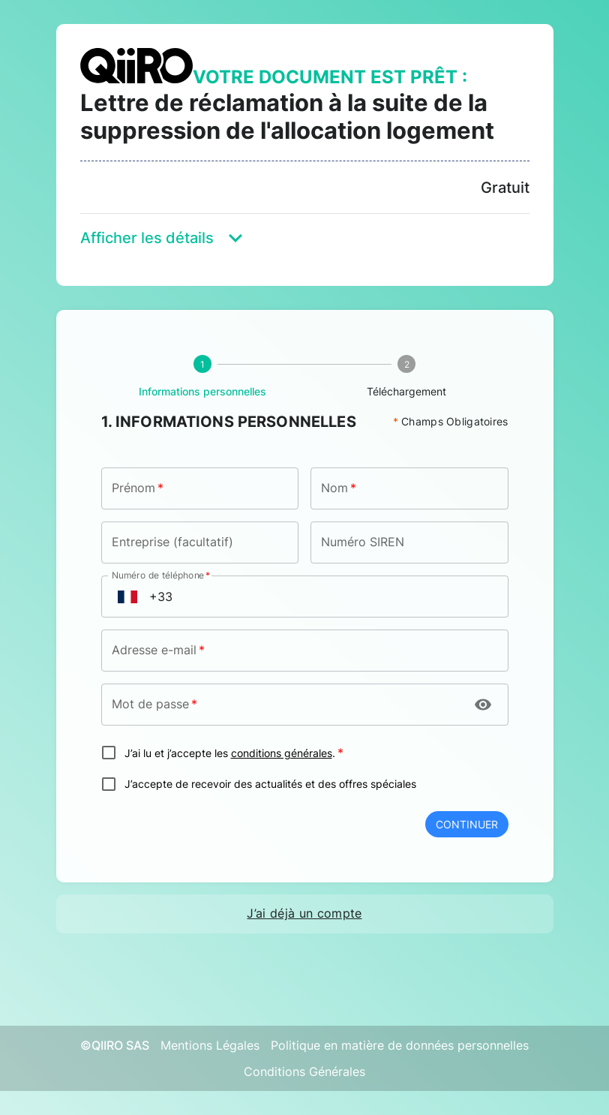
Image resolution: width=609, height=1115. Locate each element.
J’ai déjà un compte (304, 913)
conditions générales (281, 753)
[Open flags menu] (127, 596)
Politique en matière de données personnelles (400, 1045)
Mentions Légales (210, 1045)
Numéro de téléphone (161, 575)
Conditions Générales (304, 1071)
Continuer (467, 824)
